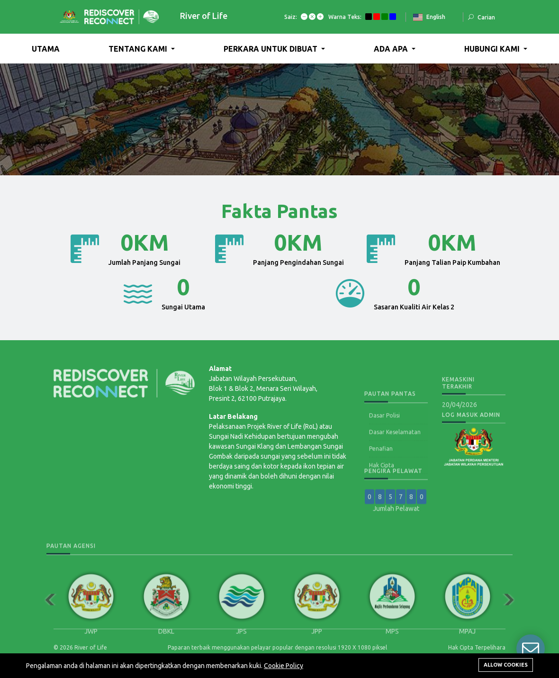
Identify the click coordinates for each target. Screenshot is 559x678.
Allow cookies (506, 665)
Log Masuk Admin (471, 420)
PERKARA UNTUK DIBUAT (271, 49)
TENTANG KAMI (138, 49)
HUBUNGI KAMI (493, 49)
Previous (46, 645)
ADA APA (392, 49)
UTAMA (46, 49)
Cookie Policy (283, 665)
